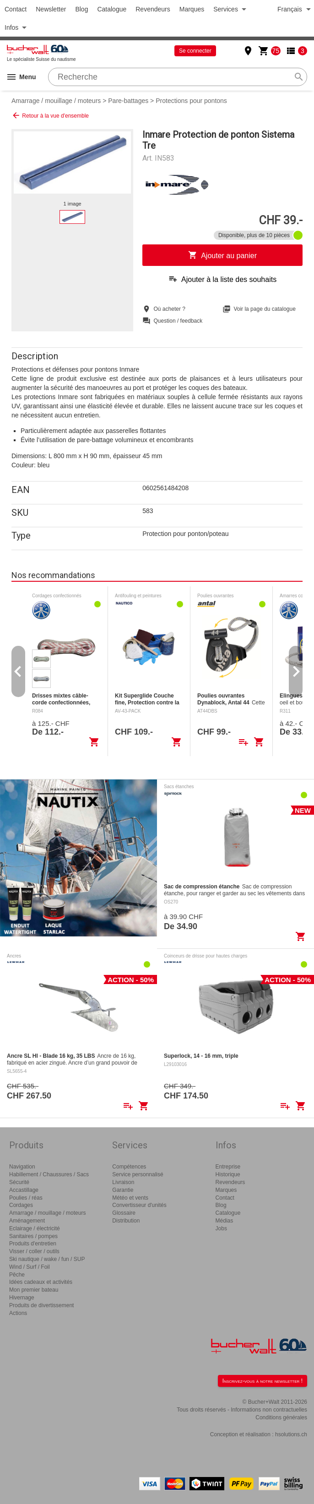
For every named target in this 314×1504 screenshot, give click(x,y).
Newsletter (51, 9)
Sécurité (19, 1182)
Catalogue (111, 9)
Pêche (17, 1274)
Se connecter (195, 51)
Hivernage (21, 1297)
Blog (81, 9)
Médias (224, 1220)
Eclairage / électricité (34, 1228)
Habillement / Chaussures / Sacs (49, 1174)
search (298, 76)
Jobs (221, 1228)
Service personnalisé (137, 1174)
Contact (16, 9)
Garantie (122, 1190)
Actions (18, 1313)
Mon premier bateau (33, 1290)
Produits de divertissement (41, 1305)
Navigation (22, 1166)
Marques (191, 9)
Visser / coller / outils (34, 1251)
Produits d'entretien (32, 1243)
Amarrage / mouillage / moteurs (56, 100)
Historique (228, 1174)
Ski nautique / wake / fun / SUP (47, 1259)
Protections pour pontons (191, 100)
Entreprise (228, 1166)
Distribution (126, 1220)
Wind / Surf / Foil (29, 1267)
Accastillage (23, 1190)
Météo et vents (130, 1198)
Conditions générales (281, 1417)
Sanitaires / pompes (33, 1236)
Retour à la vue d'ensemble (50, 115)
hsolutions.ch (291, 1434)
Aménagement (27, 1220)
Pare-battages (128, 100)
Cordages (21, 1205)
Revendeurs (152, 9)
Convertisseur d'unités (139, 1205)
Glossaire (123, 1213)
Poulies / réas (26, 1198)
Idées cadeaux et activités (40, 1282)
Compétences (129, 1166)
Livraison (123, 1182)
